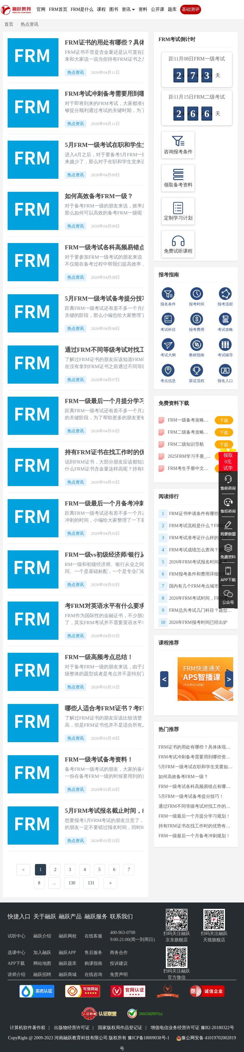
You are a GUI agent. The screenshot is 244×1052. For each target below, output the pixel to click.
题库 (172, 9)
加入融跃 (42, 952)
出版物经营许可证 (72, 1027)
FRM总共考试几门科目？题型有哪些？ (201, 610)
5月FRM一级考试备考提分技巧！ (109, 298)
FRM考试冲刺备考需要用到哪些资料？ (117, 93)
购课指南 (93, 963)
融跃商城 (68, 974)
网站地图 (42, 963)
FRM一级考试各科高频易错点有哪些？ (117, 247)
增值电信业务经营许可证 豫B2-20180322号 (192, 1027)
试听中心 (16, 936)
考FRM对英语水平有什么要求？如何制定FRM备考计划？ (142, 606)
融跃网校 (68, 936)
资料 (143, 9)
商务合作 (119, 952)
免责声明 (119, 974)
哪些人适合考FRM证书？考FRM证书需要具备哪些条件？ (142, 708)
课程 (101, 9)
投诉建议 (119, 963)
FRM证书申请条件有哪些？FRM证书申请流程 (201, 513)
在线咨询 (93, 974)
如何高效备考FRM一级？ (99, 196)
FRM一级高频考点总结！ (99, 657)
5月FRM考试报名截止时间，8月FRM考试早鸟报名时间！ (142, 810)
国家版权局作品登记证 (120, 1027)
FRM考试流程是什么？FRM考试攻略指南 (201, 525)
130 (72, 883)
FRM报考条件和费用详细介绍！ (200, 574)
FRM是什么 (82, 9)
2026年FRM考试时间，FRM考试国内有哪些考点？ (201, 598)
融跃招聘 (42, 974)
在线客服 (93, 936)
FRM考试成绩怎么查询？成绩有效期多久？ (201, 549)
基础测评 (191, 9)
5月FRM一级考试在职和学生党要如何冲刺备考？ (131, 145)
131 (91, 883)
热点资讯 (29, 24)
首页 (8, 24)
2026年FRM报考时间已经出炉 (198, 622)
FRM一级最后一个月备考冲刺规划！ (114, 503)
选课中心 (16, 952)
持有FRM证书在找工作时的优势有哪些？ (120, 452)
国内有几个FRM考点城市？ (196, 586)
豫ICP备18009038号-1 (148, 1037)
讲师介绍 (16, 974)
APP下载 (16, 963)
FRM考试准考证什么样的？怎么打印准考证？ (201, 537)
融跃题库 (68, 963)
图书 (113, 9)
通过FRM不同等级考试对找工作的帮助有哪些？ (129, 349)
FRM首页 (58, 9)
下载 (224, 420)
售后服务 (93, 952)
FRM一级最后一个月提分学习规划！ (114, 401)
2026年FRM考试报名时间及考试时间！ (201, 562)
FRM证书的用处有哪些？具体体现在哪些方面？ (129, 42)
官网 (41, 9)
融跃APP (67, 952)
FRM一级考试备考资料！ (99, 759)
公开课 (157, 9)
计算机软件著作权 (27, 1027)
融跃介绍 (42, 936)
